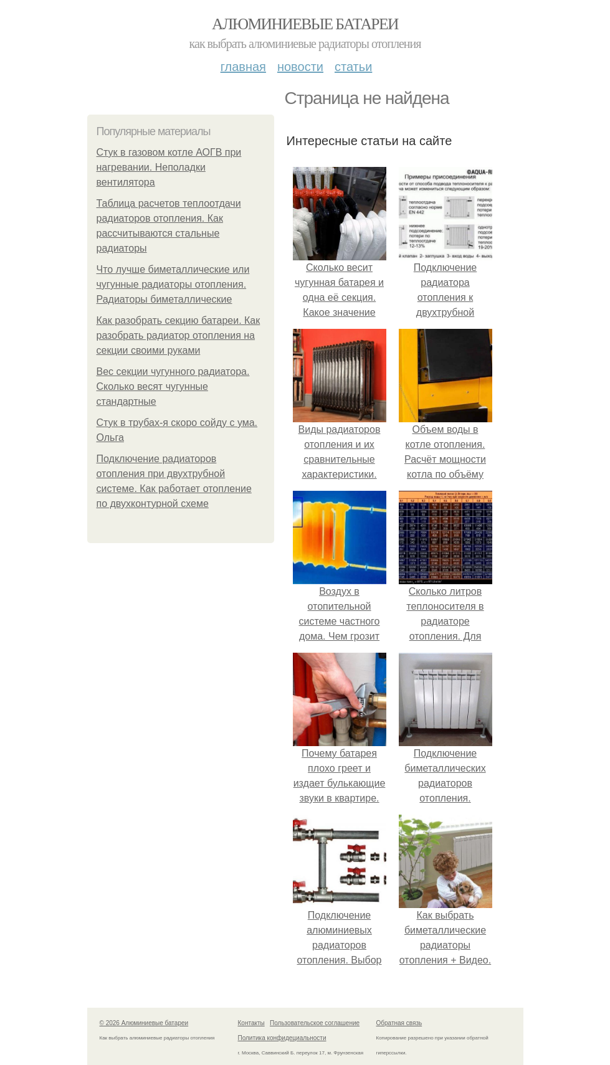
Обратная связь (399, 1023)
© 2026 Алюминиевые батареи (144, 1023)
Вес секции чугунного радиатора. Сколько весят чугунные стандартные (173, 386)
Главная (243, 66)
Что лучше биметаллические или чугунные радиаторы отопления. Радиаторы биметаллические (173, 284)
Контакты (251, 1023)
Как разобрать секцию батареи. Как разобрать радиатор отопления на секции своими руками (178, 335)
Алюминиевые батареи (305, 24)
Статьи (353, 66)
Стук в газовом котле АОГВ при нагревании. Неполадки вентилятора (169, 167)
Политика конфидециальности (282, 1037)
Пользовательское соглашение (315, 1023)
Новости (300, 66)
